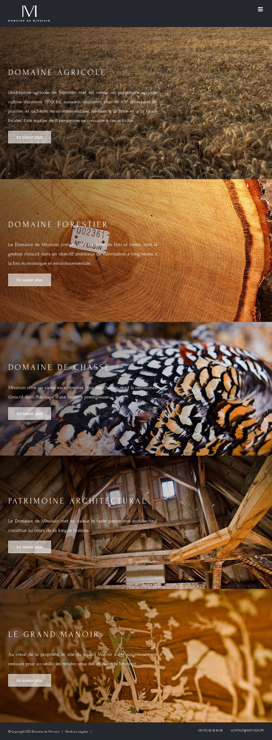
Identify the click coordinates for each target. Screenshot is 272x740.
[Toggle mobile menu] (261, 9)
